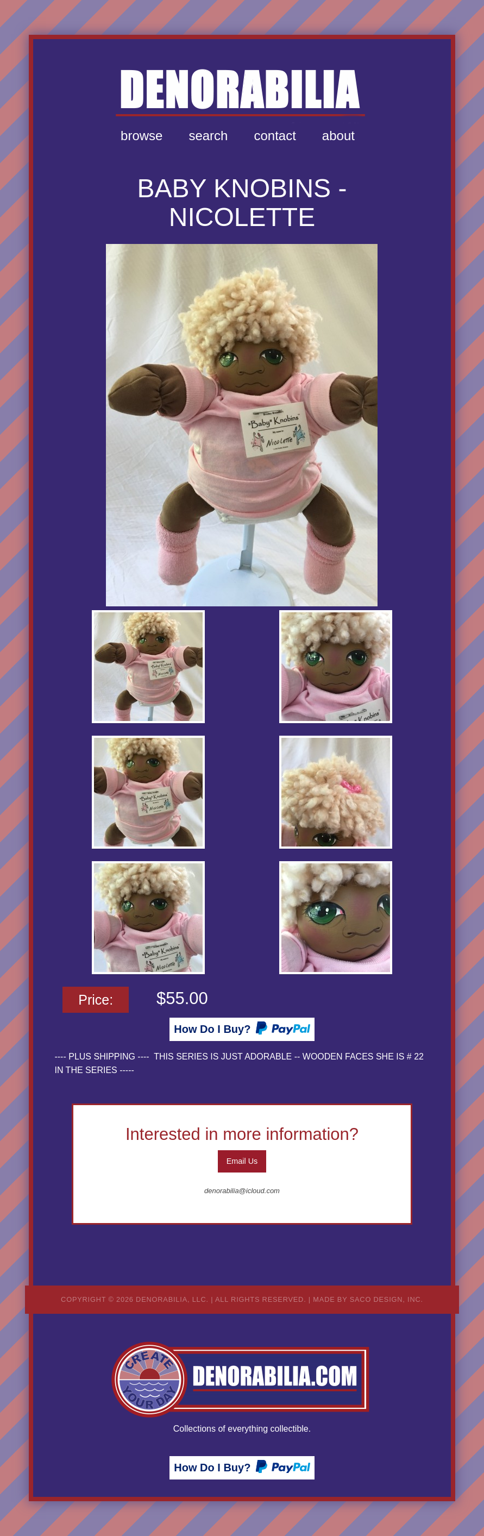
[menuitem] (141, 135)
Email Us (242, 1161)
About (338, 135)
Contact (275, 135)
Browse (141, 135)
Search (208, 135)
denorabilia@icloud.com (242, 1191)
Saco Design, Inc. (386, 1299)
